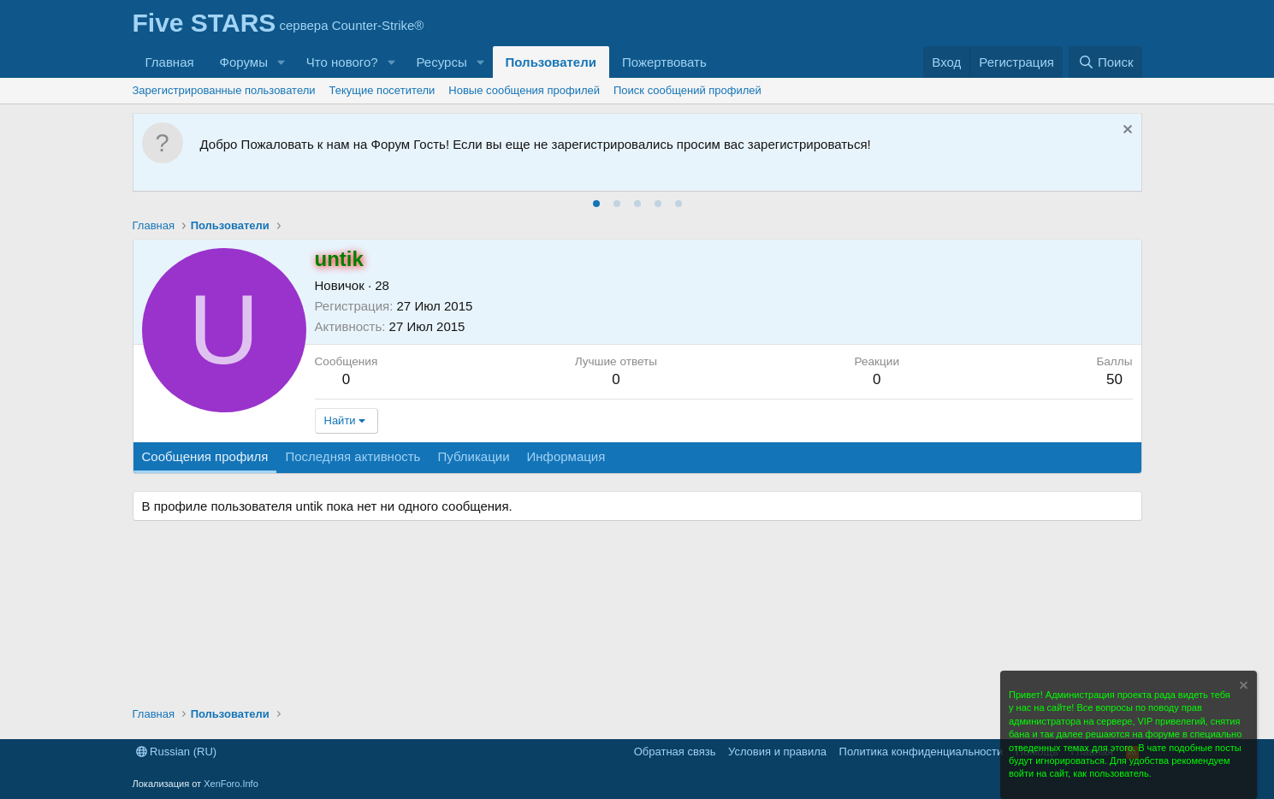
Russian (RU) (176, 751)
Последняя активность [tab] (352, 456)
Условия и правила (777, 751)
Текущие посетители (382, 90)
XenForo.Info (231, 783)
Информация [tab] (566, 456)
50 (1114, 379)
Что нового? (342, 62)
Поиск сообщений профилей (687, 90)
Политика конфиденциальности (921, 751)
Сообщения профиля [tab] (205, 456)
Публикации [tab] (473, 456)
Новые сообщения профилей (524, 90)
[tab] (596, 203)
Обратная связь (675, 751)
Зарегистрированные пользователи (224, 90)
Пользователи (551, 62)
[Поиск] (1105, 62)
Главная (169, 62)
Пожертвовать (664, 62)
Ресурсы (442, 62)
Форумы (244, 62)
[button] (281, 62)
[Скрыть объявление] (1125, 131)
